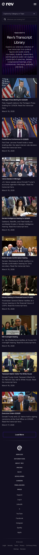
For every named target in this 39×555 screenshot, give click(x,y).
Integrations (19, 459)
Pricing (19, 467)
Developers (19, 476)
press (19, 489)
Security (10, 545)
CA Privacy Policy (31, 545)
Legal (4, 545)
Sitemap (16, 549)
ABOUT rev (19, 463)
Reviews (23, 549)
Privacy (22, 545)
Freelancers (19, 485)
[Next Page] (19, 434)
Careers (19, 480)
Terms (16, 545)
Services (19, 454)
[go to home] (19, 448)
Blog (20, 472)
